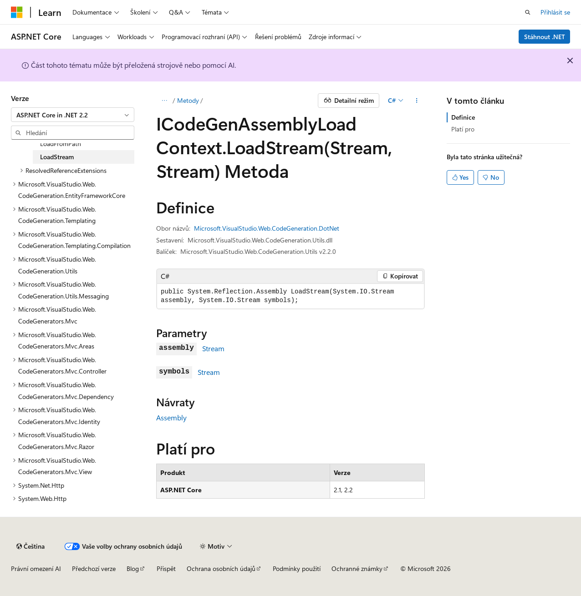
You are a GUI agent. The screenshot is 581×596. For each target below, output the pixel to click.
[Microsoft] (17, 12)
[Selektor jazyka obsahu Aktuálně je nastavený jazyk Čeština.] (30, 546)
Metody (188, 100)
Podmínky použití (297, 568)
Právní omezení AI (36, 568)
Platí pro (462, 129)
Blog (133, 568)
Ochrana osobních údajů (221, 568)
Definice (463, 117)
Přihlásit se (555, 12)
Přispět (166, 568)
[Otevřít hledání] (528, 12)
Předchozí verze (94, 568)
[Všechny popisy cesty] (164, 100)
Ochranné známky (356, 568)
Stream (213, 348)
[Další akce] (417, 100)
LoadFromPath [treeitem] (60, 143)
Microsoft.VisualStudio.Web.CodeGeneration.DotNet (266, 228)
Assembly (171, 417)
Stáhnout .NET (544, 36)
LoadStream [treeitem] (57, 156)
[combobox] (72, 114)
